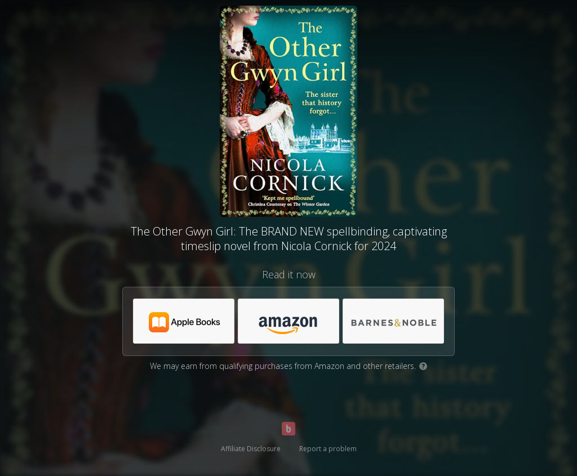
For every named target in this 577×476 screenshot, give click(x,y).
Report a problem (328, 448)
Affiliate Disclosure (251, 448)
